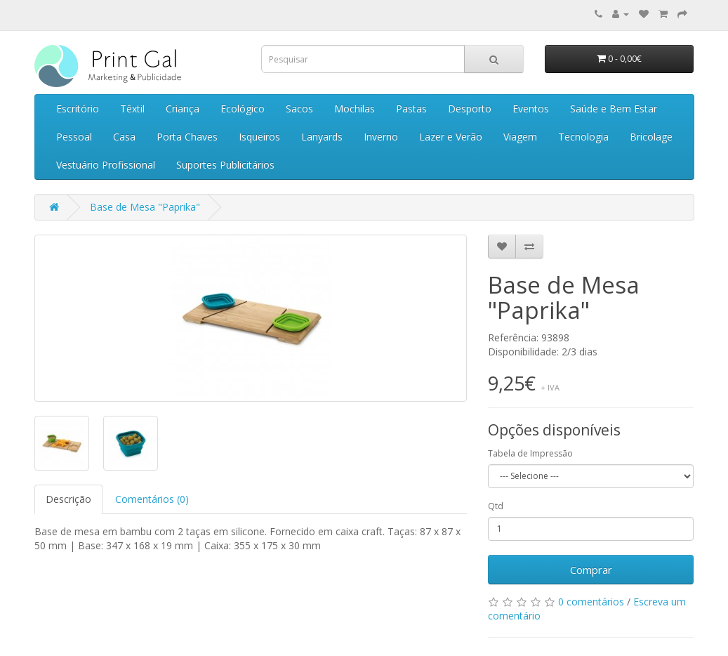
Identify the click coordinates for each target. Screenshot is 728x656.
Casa (124, 136)
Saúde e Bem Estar (613, 108)
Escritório (77, 108)
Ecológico (242, 108)
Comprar (591, 570)
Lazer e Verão (450, 136)
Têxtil (132, 108)
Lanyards (322, 136)
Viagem (520, 136)
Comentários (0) (152, 499)
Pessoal (74, 136)
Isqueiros (259, 136)
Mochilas (354, 108)
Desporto (469, 108)
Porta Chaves (187, 136)
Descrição (68, 499)
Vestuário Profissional (105, 164)
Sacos (299, 108)
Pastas (411, 108)
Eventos (530, 108)
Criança (182, 108)
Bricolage (651, 136)
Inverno (381, 136)
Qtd (495, 506)
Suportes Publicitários (225, 164)
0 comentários (591, 601)
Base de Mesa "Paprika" (145, 207)
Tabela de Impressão (530, 453)
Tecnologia (583, 136)
